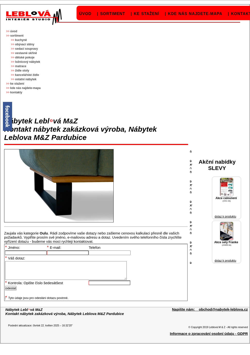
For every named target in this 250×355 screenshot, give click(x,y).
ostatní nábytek (25, 79)
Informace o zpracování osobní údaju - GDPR (209, 337)
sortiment (112, 14)
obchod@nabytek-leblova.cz (223, 313)
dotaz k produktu (225, 216)
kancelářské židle (27, 75)
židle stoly (22, 70)
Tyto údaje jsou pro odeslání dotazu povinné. (36, 301)
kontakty (16, 92)
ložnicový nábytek (27, 62)
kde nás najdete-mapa (195, 14)
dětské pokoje (24, 57)
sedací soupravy (26, 48)
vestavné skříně (26, 53)
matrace (20, 66)
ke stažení (146, 14)
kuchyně (21, 40)
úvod (85, 14)
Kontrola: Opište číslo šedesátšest (34, 286)
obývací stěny (24, 44)
